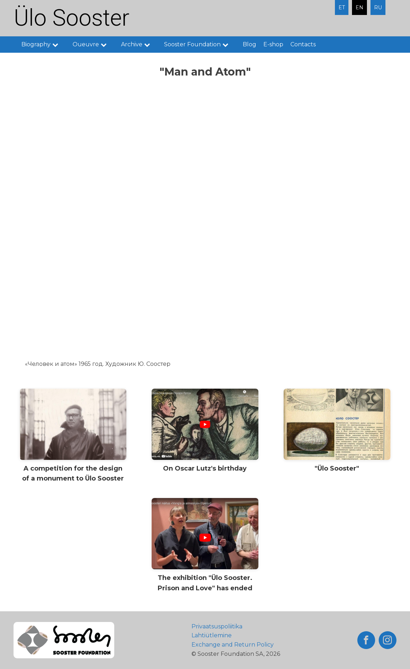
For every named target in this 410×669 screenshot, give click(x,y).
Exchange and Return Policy (232, 644)
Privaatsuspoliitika (216, 626)
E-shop (273, 44)
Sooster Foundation (200, 44)
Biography (43, 44)
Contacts (303, 44)
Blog (249, 44)
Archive (139, 44)
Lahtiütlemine (211, 635)
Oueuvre (93, 44)
